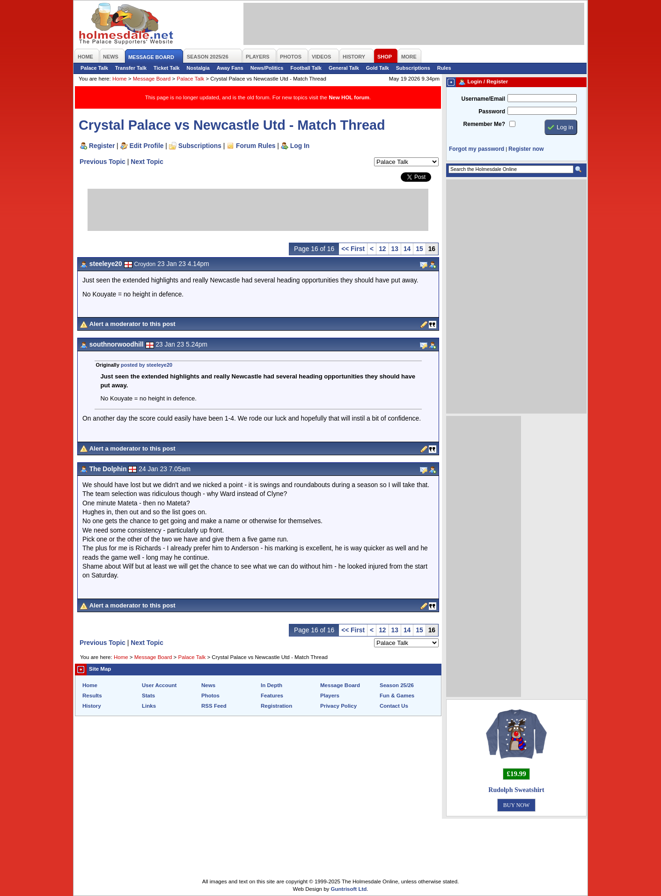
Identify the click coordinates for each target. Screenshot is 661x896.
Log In (299, 145)
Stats (148, 695)
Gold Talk (377, 68)
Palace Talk (94, 68)
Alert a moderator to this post (132, 323)
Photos (210, 695)
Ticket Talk (167, 68)
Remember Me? (484, 124)
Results (92, 695)
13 (394, 248)
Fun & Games (397, 695)
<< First (353, 248)
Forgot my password (476, 149)
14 (407, 248)
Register (102, 145)
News (208, 685)
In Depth (271, 685)
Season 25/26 (397, 685)
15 (419, 248)
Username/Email (483, 99)
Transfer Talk (131, 68)
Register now (525, 149)
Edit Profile (147, 145)
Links (149, 706)
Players (329, 695)
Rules (444, 68)
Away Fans (230, 68)
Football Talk (306, 68)
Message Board (152, 78)
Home (119, 78)
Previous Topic (102, 161)
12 (382, 248)
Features (272, 695)
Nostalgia (198, 68)
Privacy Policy (338, 706)
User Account (159, 685)
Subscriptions (413, 68)
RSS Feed (214, 706)
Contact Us (394, 706)
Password (491, 111)
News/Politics (267, 68)
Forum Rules (255, 145)
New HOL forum (349, 97)
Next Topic (147, 161)
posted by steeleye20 (146, 365)
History (91, 706)
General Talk (344, 68)
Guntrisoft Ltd (349, 889)
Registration (276, 706)
